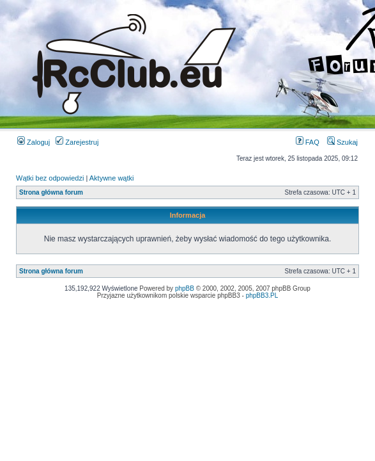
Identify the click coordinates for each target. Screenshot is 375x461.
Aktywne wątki (111, 178)
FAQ (307, 142)
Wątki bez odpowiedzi (50, 178)
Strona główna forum (51, 192)
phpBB (184, 288)
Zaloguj (33, 142)
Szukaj (342, 142)
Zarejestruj (77, 142)
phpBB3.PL (262, 295)
